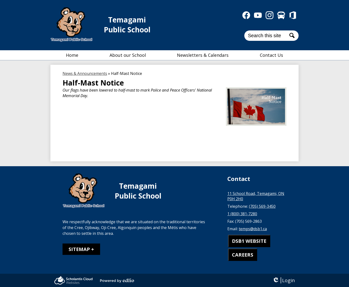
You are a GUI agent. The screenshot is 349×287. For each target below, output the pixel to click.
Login (283, 280)
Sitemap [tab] (79, 249)
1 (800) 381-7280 (242, 213)
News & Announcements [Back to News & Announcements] (85, 73)
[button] (127, 55)
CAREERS (242, 254)
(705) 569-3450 (262, 206)
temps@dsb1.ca (253, 228)
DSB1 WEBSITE (249, 241)
